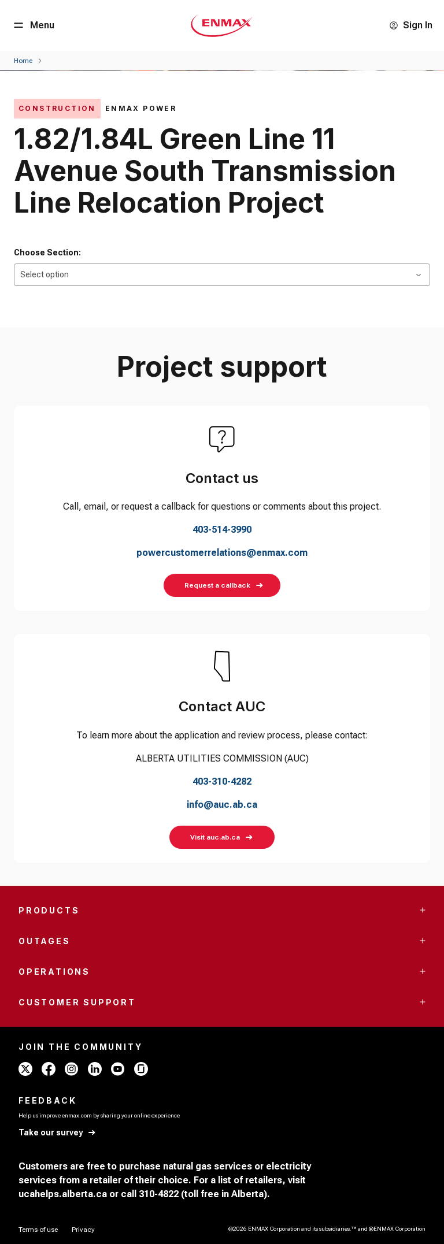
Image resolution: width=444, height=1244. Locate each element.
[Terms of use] (38, 1229)
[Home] (23, 60)
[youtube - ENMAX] (118, 1069)
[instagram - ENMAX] (72, 1069)
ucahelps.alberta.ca (62, 1194)
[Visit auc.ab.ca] (222, 837)
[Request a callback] (222, 585)
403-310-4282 (222, 781)
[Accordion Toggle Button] (423, 910)
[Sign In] (410, 25)
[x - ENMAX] (25, 1069)
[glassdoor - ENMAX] (141, 1069)
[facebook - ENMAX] (49, 1069)
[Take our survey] (57, 1133)
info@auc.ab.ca (222, 804)
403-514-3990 (222, 529)
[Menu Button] (33, 25)
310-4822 (159, 1194)
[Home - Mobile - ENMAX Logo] (221, 25)
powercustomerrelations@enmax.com (222, 552)
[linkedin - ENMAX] (95, 1069)
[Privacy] (83, 1229)
